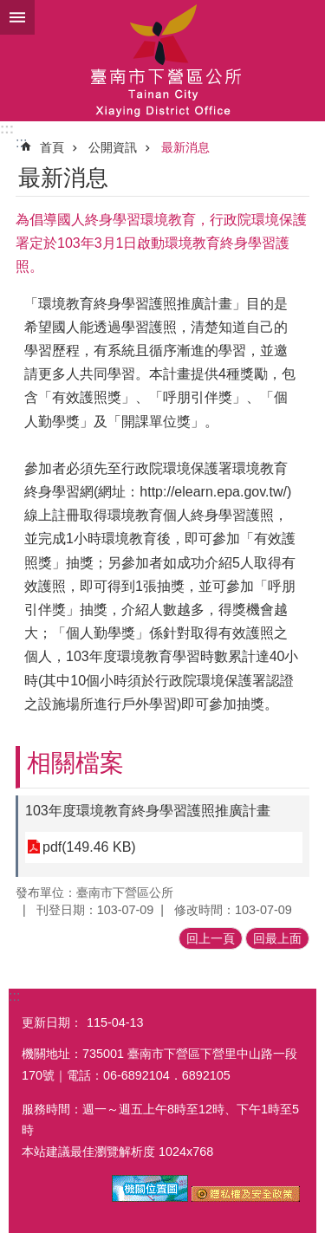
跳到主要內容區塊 (9, 9)
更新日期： (52, 1022)
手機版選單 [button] (17, 17)
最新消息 (185, 147)
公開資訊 (112, 147)
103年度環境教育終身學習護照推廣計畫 (147, 810)
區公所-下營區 (162, 60)
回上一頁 (210, 938)
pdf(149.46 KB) (89, 847)
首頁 (52, 147)
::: (7, 128)
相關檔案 (75, 763)
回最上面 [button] (277, 938)
